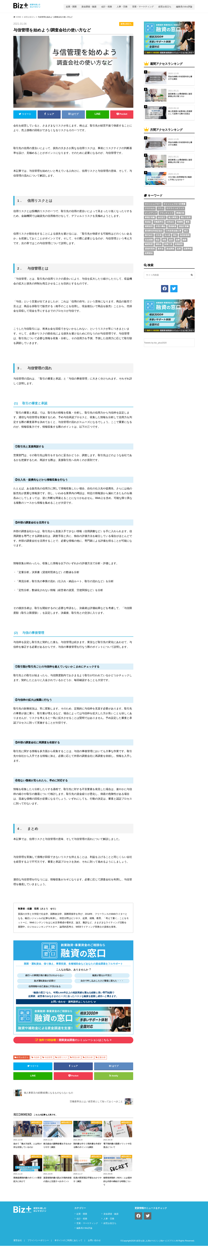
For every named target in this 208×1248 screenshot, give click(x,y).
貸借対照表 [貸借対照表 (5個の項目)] (150, 248)
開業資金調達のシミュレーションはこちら (73, 1040)
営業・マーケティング (142, 6)
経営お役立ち (164, 6)
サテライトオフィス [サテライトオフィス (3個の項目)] (175, 207)
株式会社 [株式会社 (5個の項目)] (149, 234)
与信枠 (36, 1058)
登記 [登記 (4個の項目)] (175, 234)
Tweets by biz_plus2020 (155, 341)
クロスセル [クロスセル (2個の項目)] (150, 207)
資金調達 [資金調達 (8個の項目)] (170, 248)
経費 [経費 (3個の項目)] (178, 239)
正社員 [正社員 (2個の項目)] (159, 234)
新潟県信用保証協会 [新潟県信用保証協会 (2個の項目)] (154, 230)
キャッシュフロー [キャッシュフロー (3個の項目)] (153, 203)
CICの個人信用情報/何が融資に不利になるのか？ (180, 177)
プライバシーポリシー (38, 1242)
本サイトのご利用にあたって (68, 1242)
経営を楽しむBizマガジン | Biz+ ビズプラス (154, 1242)
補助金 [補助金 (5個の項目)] (159, 243)
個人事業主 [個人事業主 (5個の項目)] (173, 216)
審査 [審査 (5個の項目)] (188, 221)
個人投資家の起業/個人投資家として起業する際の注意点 (180, 111)
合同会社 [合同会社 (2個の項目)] (170, 221)
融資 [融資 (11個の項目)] (184, 239)
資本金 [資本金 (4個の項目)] (160, 248)
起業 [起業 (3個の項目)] (179, 248)
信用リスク (62, 1058)
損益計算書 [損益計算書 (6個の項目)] (184, 225)
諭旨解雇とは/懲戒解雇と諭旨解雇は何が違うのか (180, 94)
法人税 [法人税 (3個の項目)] (167, 234)
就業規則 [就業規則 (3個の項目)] (149, 225)
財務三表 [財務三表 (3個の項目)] (168, 243)
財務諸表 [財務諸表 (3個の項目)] (179, 243)
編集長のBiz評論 (184, 6)
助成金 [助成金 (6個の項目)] (148, 221)
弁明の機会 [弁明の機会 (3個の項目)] (160, 225)
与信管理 (48, 1058)
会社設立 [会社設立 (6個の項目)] (161, 216)
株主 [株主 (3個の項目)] (186, 230)
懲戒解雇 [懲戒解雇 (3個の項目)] (172, 225)
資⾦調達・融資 (87, 6)
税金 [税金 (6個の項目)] (158, 239)
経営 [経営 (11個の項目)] (171, 239)
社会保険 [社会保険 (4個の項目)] (149, 239)
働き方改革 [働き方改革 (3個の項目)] (186, 216)
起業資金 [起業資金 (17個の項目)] (149, 252)
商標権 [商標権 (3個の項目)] (180, 221)
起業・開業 (69, 6)
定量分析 (102, 1058)
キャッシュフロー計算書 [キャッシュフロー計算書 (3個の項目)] (174, 203)
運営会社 (17, 1242)
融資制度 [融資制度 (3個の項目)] (149, 243)
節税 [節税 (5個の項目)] (164, 239)
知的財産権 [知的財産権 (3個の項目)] (185, 234)
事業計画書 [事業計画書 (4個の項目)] (150, 216)
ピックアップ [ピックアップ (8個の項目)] (151, 212)
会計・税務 (105, 6)
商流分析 (76, 1058)
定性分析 (89, 1058)
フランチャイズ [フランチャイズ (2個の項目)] (166, 212)
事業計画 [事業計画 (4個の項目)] (180, 212)
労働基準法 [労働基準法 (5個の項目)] (158, 221)
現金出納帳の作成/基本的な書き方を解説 (180, 77)
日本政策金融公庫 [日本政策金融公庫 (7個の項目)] (173, 230)
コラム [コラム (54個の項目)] (160, 207)
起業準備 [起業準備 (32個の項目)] (188, 248)
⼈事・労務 (121, 6)
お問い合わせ (94, 1242)
